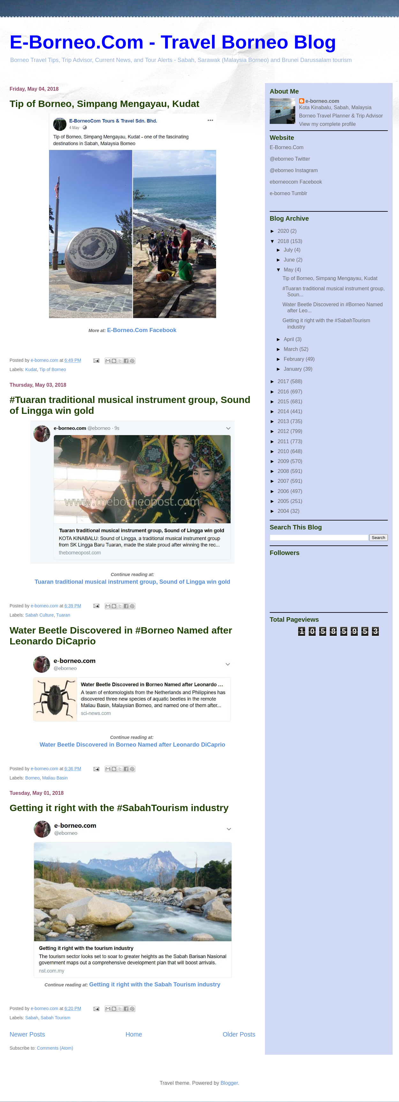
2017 (284, 381)
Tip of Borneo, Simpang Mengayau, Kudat (104, 103)
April (289, 339)
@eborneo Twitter (290, 159)
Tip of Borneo (52, 369)
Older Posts (239, 1034)
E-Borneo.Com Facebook (142, 330)
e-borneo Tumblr (288, 193)
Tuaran (63, 615)
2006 (284, 491)
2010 (284, 451)
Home (133, 1034)
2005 (284, 501)
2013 (284, 421)
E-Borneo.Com (287, 147)
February (294, 359)
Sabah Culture (39, 615)
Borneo (32, 777)
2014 (284, 411)
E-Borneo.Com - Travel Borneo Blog (173, 42)
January (293, 369)
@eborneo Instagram (294, 170)
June (290, 259)
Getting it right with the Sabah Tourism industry (155, 984)
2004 (284, 511)
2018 (284, 241)
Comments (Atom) (55, 1048)
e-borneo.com (322, 101)
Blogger (229, 1083)
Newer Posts (27, 1034)
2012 (284, 431)
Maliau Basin (55, 777)
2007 (284, 481)
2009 (284, 461)
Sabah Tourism (55, 1017)
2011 (284, 441)
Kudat (31, 369)
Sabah (31, 1017)
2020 (284, 231)
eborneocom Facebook (296, 182)
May (289, 269)
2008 (284, 471)
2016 (284, 391)
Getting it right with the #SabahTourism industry (119, 807)
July (289, 250)
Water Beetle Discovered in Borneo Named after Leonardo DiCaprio (132, 744)
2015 (284, 401)
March (291, 349)
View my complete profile (327, 124)
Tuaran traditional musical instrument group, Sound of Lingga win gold (132, 582)
